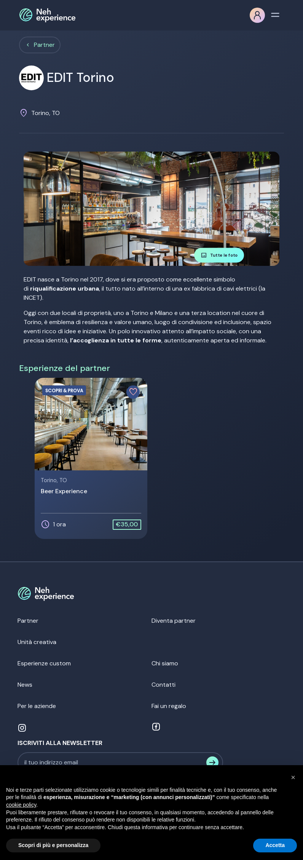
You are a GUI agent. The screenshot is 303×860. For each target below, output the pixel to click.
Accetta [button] (275, 845)
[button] (293, 777)
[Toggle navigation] (275, 14)
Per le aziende (37, 706)
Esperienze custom (44, 663)
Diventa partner (174, 621)
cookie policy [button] (21, 805)
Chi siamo (165, 663)
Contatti (163, 685)
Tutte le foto (219, 255)
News (25, 685)
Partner (44, 45)
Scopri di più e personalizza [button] (53, 845)
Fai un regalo (169, 706)
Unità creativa (37, 642)
